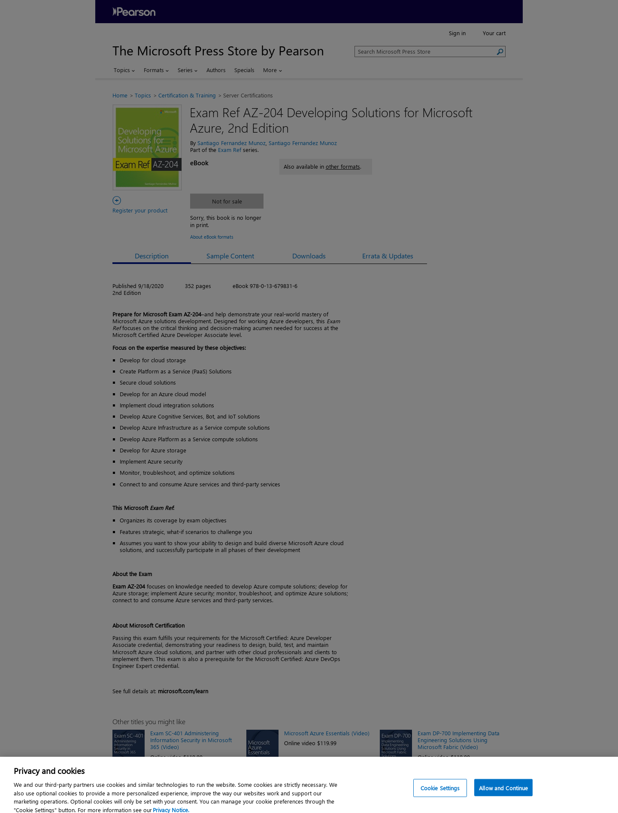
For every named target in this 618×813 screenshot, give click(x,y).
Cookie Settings (440, 794)
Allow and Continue (503, 794)
